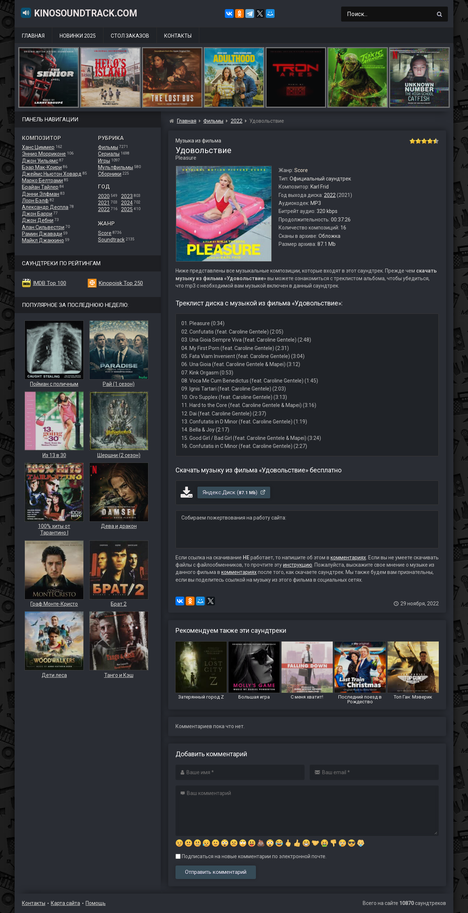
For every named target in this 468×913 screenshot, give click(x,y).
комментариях (348, 557)
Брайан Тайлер (40, 187)
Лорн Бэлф (35, 200)
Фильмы (108, 147)
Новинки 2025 (78, 36)
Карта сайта (65, 903)
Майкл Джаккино (43, 240)
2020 (104, 196)
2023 (127, 196)
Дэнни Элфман (40, 194)
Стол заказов (130, 36)
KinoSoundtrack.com (78, 13)
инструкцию (297, 565)
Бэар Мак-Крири (42, 167)
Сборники (109, 174)
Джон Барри (37, 214)
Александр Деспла (45, 207)
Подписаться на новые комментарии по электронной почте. (251, 856)
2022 (104, 209)
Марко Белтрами (42, 180)
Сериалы (109, 154)
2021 (104, 203)
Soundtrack (111, 240)
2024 (127, 203)
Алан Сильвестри (43, 227)
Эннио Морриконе (44, 154)
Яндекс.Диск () (234, 492)
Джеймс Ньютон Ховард (52, 174)
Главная (33, 36)
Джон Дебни (37, 220)
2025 (127, 209)
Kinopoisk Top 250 (121, 283)
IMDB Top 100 (49, 283)
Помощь (96, 903)
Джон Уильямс (40, 161)
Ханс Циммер (38, 147)
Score (105, 233)
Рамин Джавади (42, 234)
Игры (104, 161)
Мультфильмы (115, 167)
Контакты (178, 36)
